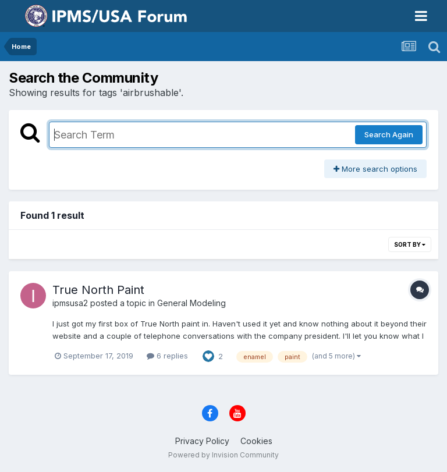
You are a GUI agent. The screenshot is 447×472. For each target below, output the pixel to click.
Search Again (388, 134)
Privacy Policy (202, 441)
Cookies (256, 441)
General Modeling (191, 303)
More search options (375, 168)
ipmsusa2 (70, 303)
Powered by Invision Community (223, 454)
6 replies (167, 355)
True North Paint (98, 290)
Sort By (409, 244)
